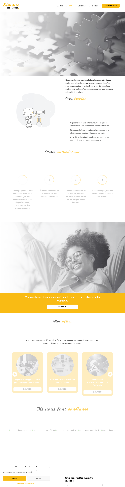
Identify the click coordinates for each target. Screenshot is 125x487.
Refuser (38, 478)
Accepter (14, 478)
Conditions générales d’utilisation (25, 483)
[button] (49, 467)
